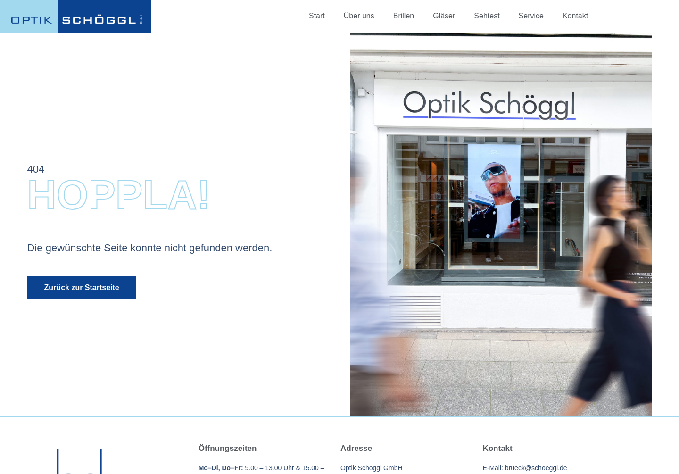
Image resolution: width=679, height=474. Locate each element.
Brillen (403, 16)
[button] (20, 453)
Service (531, 16)
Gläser (444, 16)
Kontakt (575, 16)
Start (317, 16)
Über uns (359, 16)
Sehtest (486, 16)
